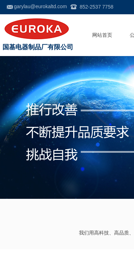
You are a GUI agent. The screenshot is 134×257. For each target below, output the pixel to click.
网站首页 (102, 35)
